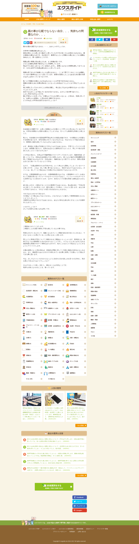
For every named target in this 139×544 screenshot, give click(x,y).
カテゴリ (110, 19)
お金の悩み (40, 24)
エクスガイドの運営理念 (66, 528)
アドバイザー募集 (102, 528)
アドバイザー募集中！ (69, 14)
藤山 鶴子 (42, 217)
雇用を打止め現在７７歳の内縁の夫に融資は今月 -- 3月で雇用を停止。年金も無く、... (104, 81)
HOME (27, 19)
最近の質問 (61, 19)
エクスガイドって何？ (49, 528)
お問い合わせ (82, 531)
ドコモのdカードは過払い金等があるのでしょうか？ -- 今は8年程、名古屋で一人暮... (105, 59)
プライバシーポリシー (60, 531)
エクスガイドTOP (34, 528)
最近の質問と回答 (77, 19)
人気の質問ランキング (43, 19)
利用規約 (72, 531)
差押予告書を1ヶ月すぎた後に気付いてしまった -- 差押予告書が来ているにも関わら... (105, 74)
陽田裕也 (41, 119)
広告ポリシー (90, 528)
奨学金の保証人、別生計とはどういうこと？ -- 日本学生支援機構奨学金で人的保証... (104, 51)
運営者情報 (79, 528)
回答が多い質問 (95, 19)
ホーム (23, 24)
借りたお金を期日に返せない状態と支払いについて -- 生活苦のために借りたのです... (104, 66)
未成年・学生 (31, 24)
